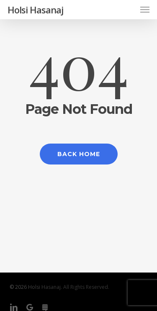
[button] (144, 9)
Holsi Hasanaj (35, 9)
